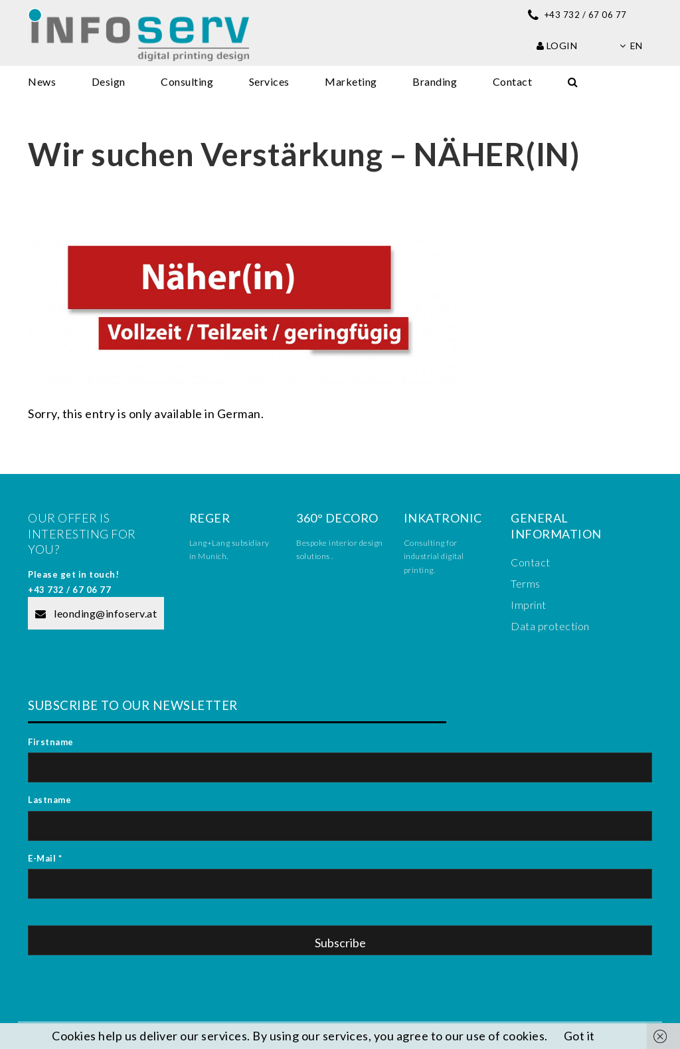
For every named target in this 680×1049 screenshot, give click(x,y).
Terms (526, 583)
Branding (434, 81)
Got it (579, 1035)
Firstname (51, 742)
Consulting (187, 81)
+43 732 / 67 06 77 (69, 589)
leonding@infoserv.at (96, 613)
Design (109, 81)
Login (557, 45)
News (42, 81)
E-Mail (45, 858)
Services (269, 81)
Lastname (49, 799)
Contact (513, 81)
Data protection (550, 626)
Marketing (351, 81)
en (631, 45)
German (239, 413)
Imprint (529, 604)
